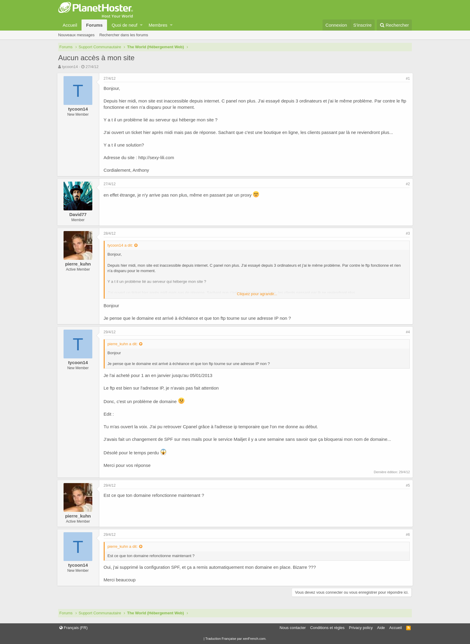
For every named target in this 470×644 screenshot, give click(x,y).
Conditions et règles (327, 627)
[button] (141, 25)
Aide (381, 627)
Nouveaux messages (76, 35)
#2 (407, 184)
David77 (79, 214)
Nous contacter (293, 627)
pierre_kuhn (79, 263)
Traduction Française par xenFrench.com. (235, 638)
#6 (407, 535)
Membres (158, 25)
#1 (407, 78)
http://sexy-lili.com (157, 157)
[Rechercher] (394, 25)
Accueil (70, 25)
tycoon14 (70, 66)
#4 (407, 332)
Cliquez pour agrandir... (257, 294)
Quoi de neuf (124, 25)
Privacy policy (361, 627)
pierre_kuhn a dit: (124, 344)
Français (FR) (73, 627)
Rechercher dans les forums (123, 35)
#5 (407, 485)
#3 (407, 233)
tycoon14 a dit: (121, 245)
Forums (94, 25)
